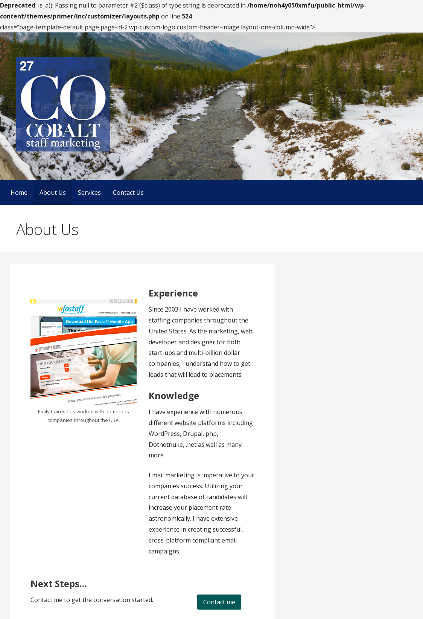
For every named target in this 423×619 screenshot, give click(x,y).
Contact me (219, 602)
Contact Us (128, 192)
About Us (53, 192)
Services (89, 192)
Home (19, 192)
